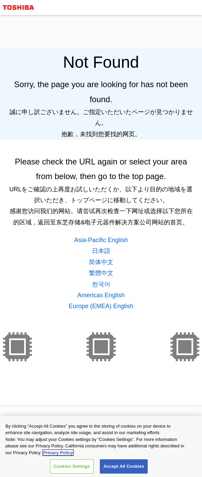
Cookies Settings (72, 466)
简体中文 (101, 262)
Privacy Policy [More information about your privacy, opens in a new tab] (58, 453)
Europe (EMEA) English (101, 306)
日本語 (101, 251)
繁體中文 (101, 273)
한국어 (101, 284)
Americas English (101, 295)
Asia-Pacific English (101, 240)
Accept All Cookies (124, 466)
